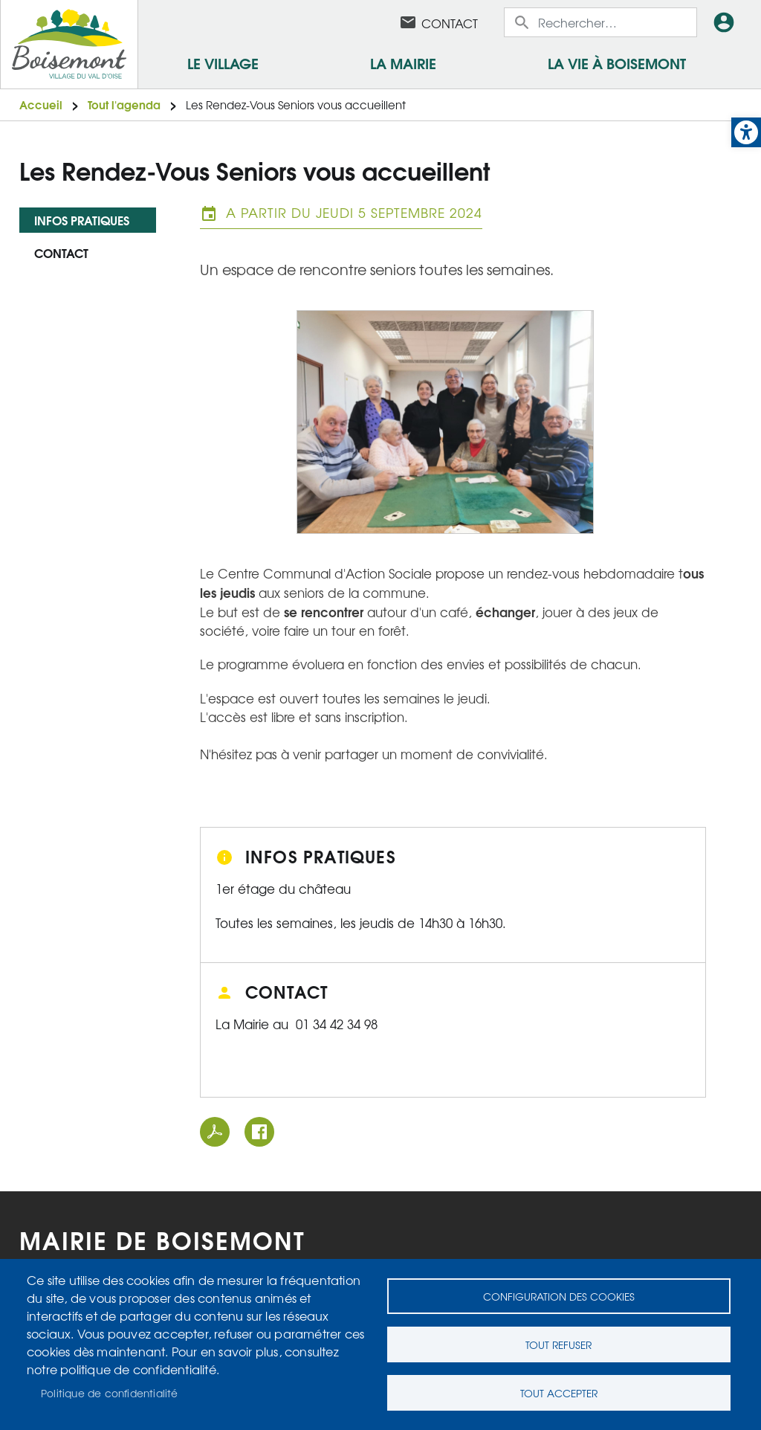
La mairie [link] (403, 62)
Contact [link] (449, 23)
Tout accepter (559, 1392)
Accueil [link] (40, 104)
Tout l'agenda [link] (124, 104)
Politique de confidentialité (109, 1392)
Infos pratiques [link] (81, 219)
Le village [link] (223, 62)
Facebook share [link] (259, 1132)
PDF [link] (215, 1132)
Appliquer (523, 22)
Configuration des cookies (559, 1296)
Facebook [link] (369, 22)
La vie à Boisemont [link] (617, 62)
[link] (746, 132)
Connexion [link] (727, 22)
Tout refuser (558, 1344)
